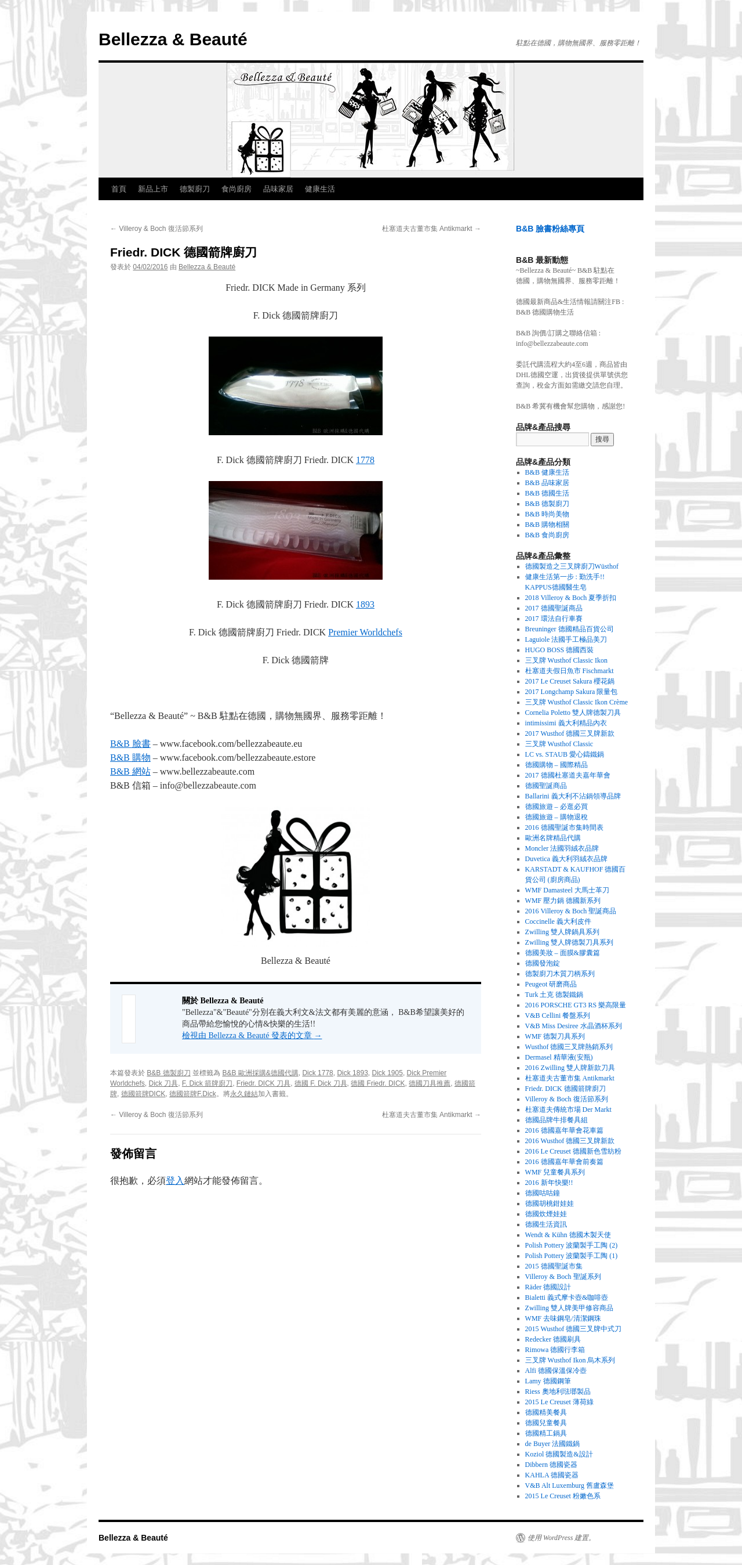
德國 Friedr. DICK (378, 1083)
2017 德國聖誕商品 (554, 608)
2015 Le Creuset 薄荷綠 (559, 1402)
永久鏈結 (244, 1094)
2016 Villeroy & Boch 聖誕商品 (571, 911)
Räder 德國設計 (548, 1287)
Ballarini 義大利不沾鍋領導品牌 (573, 796)
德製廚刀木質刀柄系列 (560, 974)
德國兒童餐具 (546, 1423)
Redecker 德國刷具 (553, 1339)
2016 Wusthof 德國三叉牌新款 (570, 1141)
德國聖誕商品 (546, 786)
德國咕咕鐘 (542, 1193)
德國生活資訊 (546, 1224)
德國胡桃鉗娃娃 (549, 1203)
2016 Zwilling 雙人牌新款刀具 (570, 1068)
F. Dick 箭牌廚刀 (207, 1083)
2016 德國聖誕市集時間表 (564, 827)
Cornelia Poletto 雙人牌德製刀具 (573, 713)
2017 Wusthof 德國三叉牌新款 (570, 733)
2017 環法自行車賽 (554, 619)
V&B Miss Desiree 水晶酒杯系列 (573, 1026)
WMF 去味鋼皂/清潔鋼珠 (563, 1318)
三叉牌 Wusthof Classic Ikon (566, 660)
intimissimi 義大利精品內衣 (566, 723)
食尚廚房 (236, 189)
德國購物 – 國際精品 (556, 765)
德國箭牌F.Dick (192, 1094)
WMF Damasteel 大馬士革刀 (567, 890)
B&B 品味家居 (547, 483)
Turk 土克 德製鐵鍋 (554, 995)
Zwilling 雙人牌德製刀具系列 (569, 942)
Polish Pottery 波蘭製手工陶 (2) (571, 1245)
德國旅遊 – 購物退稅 (556, 817)
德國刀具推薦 (429, 1083)
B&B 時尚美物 (547, 514)
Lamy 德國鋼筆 (548, 1381)
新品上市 (153, 189)
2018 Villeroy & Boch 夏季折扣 (571, 598)
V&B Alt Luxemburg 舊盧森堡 (569, 1485)
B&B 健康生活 (547, 472)
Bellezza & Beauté (173, 39)
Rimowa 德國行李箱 (555, 1350)
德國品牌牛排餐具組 (556, 1120)
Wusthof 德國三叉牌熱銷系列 (569, 1047)
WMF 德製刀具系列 (555, 1036)
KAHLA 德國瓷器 (552, 1475)
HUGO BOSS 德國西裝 (559, 650)
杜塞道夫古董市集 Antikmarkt (431, 229)
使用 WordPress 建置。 (561, 1538)
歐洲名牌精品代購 (553, 838)
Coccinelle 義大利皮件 (558, 921)
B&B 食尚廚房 (547, 535)
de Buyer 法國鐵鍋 (552, 1444)
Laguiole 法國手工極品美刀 (566, 639)
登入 (175, 1181)
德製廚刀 (195, 189)
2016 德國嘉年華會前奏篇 (564, 1162)
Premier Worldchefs (365, 632)
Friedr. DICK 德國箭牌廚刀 (565, 1089)
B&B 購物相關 (547, 525)
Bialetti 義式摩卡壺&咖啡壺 (567, 1297)
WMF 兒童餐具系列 (555, 1172)
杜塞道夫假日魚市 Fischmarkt (569, 671)
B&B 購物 (130, 757)
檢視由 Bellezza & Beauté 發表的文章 (252, 1035)
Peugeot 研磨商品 (551, 984)
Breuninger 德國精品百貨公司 (569, 629)
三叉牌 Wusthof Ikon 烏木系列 (570, 1360)
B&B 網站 (130, 771)
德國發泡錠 (542, 963)
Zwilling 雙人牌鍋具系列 (562, 932)
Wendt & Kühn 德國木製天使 (568, 1235)
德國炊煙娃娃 (546, 1214)
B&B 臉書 (130, 744)
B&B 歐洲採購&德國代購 (260, 1073)
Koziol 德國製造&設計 (559, 1454)
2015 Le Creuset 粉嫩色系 (563, 1496)
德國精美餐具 (546, 1412)
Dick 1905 (387, 1073)
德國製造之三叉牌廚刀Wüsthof (572, 566)
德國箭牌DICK (143, 1094)
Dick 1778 (317, 1073)
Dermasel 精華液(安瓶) (559, 1057)
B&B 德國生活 (547, 493)
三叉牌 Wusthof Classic (559, 744)
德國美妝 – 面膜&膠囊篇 (562, 953)
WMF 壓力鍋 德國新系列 (563, 901)
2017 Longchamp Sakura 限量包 (571, 692)
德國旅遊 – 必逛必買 (556, 807)
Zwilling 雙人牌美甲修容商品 (569, 1308)
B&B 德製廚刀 (168, 1073)
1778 (365, 460)
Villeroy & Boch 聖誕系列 (563, 1277)
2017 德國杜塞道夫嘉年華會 (567, 775)
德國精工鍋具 (546, 1433)
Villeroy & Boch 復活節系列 (156, 229)
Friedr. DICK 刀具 (263, 1083)
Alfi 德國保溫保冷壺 (556, 1371)
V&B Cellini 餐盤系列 (558, 1015)
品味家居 (278, 189)
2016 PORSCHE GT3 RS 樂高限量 (576, 1005)
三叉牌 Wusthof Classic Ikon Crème (576, 702)
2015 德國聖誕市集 (554, 1266)
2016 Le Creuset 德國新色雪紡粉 (573, 1151)
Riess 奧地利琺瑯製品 (558, 1391)
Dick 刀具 (163, 1083)
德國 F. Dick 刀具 (320, 1083)
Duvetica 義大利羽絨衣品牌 (566, 859)
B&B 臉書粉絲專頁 (550, 228)
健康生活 (320, 189)
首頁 (118, 189)
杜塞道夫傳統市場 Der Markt (568, 1109)
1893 (365, 604)
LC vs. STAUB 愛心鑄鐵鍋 (564, 754)
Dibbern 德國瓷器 (551, 1465)
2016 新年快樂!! (549, 1183)
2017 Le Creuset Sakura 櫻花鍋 (570, 681)
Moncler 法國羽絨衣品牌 (562, 848)
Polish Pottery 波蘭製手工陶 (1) (571, 1256)
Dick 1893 (352, 1073)
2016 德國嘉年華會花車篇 (564, 1130)
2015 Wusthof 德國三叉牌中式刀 (573, 1329)
